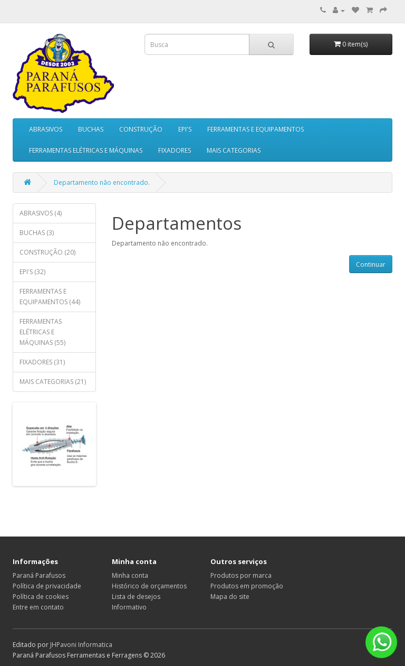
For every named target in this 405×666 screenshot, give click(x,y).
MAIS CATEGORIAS (234, 150)
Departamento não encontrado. (102, 182)
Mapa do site (229, 596)
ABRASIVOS (45, 129)
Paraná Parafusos (39, 575)
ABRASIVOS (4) (41, 213)
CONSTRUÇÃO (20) (47, 252)
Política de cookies (41, 596)
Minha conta (130, 575)
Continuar (370, 264)
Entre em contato (38, 607)
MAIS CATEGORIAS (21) (53, 381)
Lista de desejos (136, 596)
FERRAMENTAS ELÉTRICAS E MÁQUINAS (85, 150)
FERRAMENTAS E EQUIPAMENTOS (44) (50, 296)
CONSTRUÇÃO (140, 129)
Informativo (129, 607)
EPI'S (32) (32, 271)
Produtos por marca (241, 575)
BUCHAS (90, 129)
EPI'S (184, 129)
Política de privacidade (47, 585)
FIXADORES (174, 150)
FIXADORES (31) (42, 362)
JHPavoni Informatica (81, 644)
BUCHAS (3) (37, 232)
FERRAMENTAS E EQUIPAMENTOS (255, 129)
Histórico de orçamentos (149, 585)
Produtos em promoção (246, 585)
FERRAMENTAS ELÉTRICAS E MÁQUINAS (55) (42, 332)
